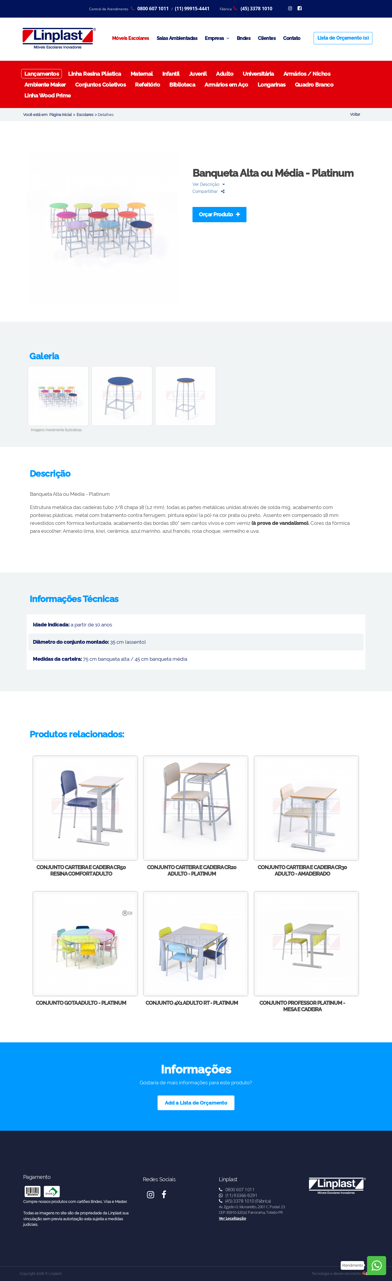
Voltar (355, 114)
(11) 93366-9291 (238, 1195)
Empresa (217, 38)
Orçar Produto (219, 214)
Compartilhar (208, 191)
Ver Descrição (208, 184)
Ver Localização (232, 1218)
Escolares (85, 114)
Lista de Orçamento (343, 38)
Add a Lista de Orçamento (196, 1103)
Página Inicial (60, 114)
